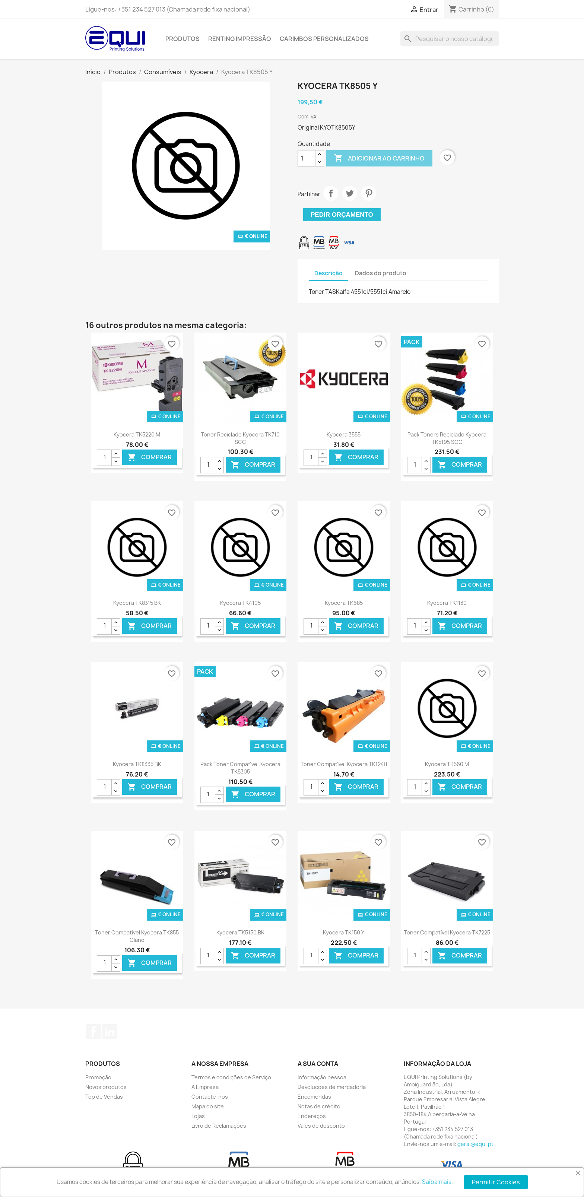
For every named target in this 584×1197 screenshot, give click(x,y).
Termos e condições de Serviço (231, 1077)
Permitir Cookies (496, 1182)
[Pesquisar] (449, 38)
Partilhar (330, 193)
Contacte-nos (209, 1096)
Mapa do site (207, 1106)
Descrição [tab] (328, 273)
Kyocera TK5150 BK (240, 932)
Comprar (149, 457)
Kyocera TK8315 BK (137, 602)
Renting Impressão (239, 39)
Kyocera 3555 (344, 434)
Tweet (349, 193)
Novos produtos (106, 1086)
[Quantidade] (306, 158)
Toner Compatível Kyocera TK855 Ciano (137, 936)
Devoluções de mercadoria (332, 1086)
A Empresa (205, 1086)
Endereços (312, 1116)
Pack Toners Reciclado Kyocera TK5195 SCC (446, 438)
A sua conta (318, 1064)
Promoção (98, 1077)
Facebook (93, 1031)
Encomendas (314, 1096)
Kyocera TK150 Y (343, 932)
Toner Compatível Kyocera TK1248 (344, 764)
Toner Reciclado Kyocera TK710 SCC (240, 438)
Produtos (182, 39)
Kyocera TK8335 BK (137, 764)
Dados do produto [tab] (380, 273)
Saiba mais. (437, 1182)
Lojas (198, 1116)
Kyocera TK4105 (240, 602)
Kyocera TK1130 (447, 602)
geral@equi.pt (475, 1143)
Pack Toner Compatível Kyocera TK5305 (240, 768)
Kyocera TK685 (344, 602)
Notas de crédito (319, 1106)
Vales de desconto (321, 1125)
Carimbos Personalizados (324, 39)
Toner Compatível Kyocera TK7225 (447, 932)
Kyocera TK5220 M (137, 434)
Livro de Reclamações (218, 1125)
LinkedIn (109, 1031)
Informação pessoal (322, 1077)
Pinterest (368, 193)
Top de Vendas (104, 1096)
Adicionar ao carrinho (379, 158)
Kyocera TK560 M (447, 764)
